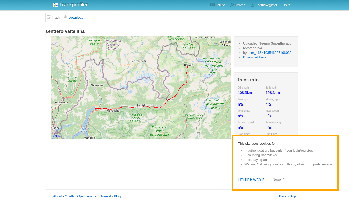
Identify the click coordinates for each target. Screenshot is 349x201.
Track (53, 17)
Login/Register (264, 5)
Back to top (287, 196)
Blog (117, 196)
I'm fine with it (251, 179)
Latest (217, 5)
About (57, 196)
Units (286, 5)
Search (237, 5)
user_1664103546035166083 (269, 53)
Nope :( (278, 179)
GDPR (70, 196)
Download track (254, 57)
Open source (86, 196)
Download (73, 17)
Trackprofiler (70, 4)
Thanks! (105, 196)
